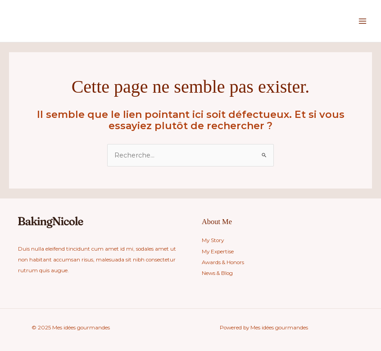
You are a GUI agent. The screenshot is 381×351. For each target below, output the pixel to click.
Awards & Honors (223, 262)
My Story (213, 240)
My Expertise (218, 251)
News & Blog (217, 273)
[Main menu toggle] (362, 21)
